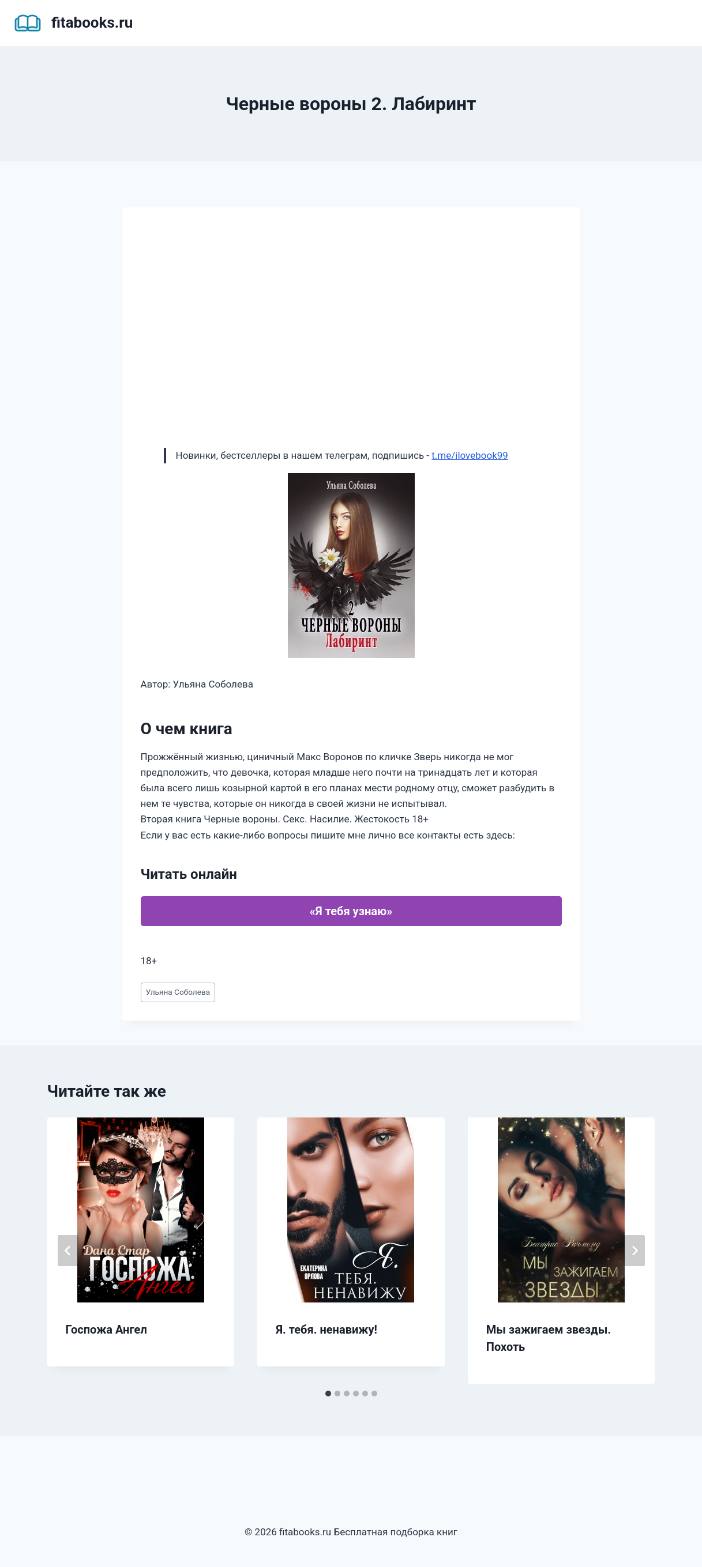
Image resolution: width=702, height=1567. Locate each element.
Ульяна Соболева (178, 991)
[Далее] (634, 1250)
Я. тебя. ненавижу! (326, 1329)
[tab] (328, 1393)
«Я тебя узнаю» (351, 911)
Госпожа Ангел (106, 1329)
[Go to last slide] (68, 1250)
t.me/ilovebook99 (469, 455)
